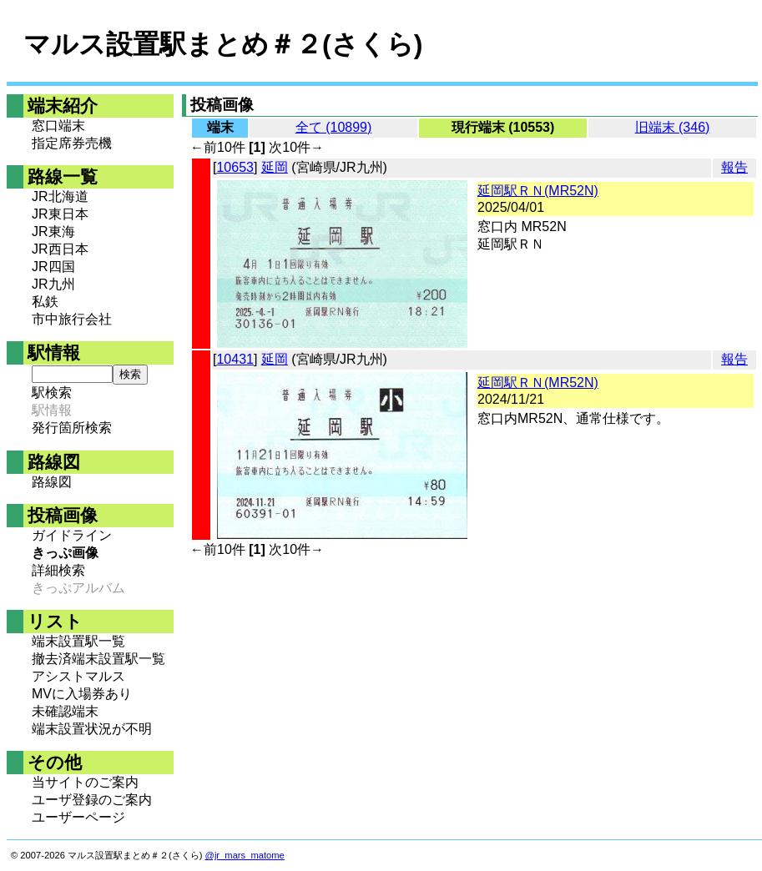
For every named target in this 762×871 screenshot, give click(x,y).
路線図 (52, 482)
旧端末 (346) (672, 127)
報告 (734, 167)
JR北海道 (60, 196)
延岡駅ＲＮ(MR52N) (537, 191)
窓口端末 (58, 125)
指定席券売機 (72, 143)
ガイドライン (72, 535)
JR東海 (53, 231)
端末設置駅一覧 (78, 641)
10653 (235, 167)
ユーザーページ (78, 817)
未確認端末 (65, 711)
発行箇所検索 (72, 427)
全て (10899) (333, 127)
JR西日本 (60, 249)
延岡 (274, 167)
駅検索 (52, 392)
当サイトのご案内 (85, 782)
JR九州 (53, 284)
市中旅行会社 (72, 319)
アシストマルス (78, 676)
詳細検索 (58, 570)
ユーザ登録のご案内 (92, 800)
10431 (235, 359)
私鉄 (45, 302)
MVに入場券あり (82, 694)
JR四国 (53, 266)
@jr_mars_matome (245, 855)
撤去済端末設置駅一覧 (98, 659)
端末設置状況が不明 (92, 729)
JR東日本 (60, 214)
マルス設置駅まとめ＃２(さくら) (222, 44)
